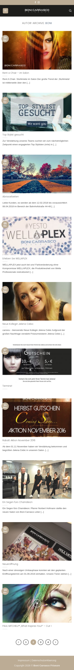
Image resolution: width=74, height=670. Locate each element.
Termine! (7, 386)
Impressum (24, 660)
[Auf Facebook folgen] (35, 2)
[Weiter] (55, 642)
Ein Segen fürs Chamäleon (17, 502)
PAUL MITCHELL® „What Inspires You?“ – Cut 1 (26, 626)
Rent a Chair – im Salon (15, 73)
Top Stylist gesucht (13, 134)
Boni (48, 23)
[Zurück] (18, 642)
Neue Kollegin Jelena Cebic (18, 324)
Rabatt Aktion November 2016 (18, 440)
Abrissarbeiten (10, 196)
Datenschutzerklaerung (44, 660)
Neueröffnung (10, 564)
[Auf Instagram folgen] (39, 2)
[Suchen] (70, 11)
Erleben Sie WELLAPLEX (14, 258)
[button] (5, 11)
